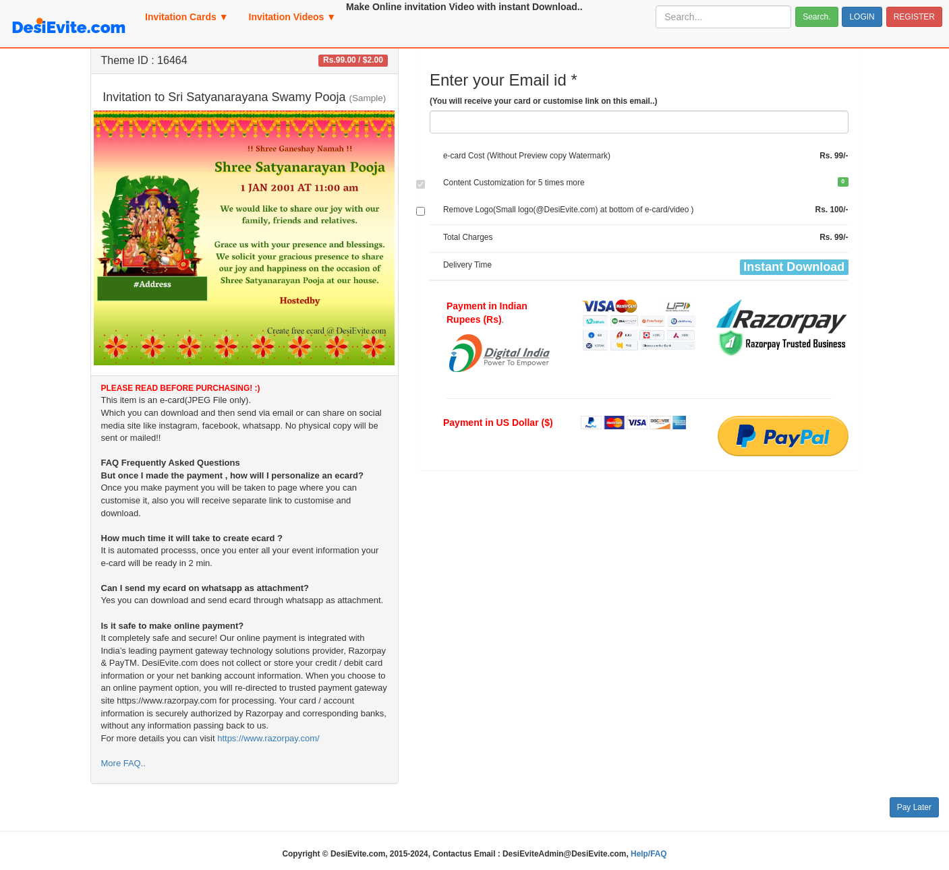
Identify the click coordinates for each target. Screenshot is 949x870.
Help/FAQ (649, 854)
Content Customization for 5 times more (514, 182)
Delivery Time (467, 265)
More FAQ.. (123, 763)
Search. (816, 17)
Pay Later (914, 807)
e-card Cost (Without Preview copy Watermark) (526, 155)
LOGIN (861, 17)
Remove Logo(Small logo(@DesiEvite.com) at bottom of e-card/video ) (568, 209)
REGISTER (914, 17)
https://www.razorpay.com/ (268, 738)
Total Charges (467, 237)
